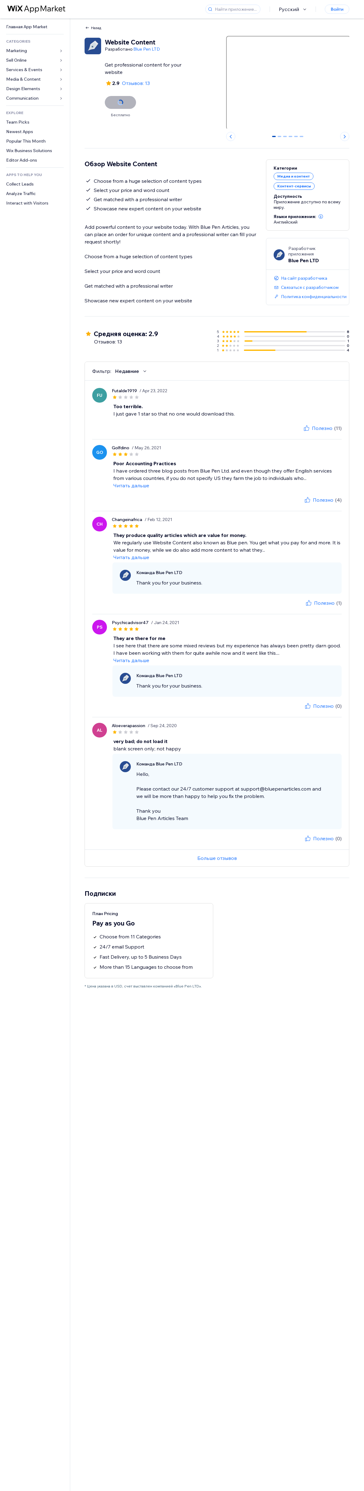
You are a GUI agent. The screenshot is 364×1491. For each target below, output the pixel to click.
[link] (35, 27)
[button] (321, 216)
